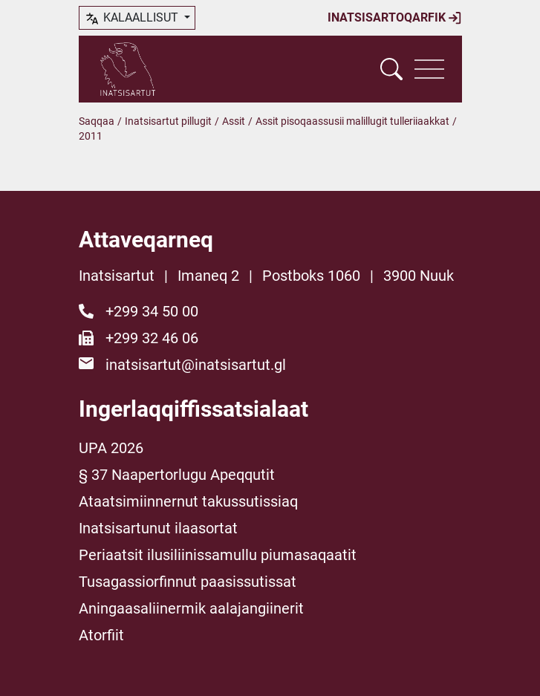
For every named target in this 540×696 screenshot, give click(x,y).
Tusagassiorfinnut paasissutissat (187, 582)
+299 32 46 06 (151, 338)
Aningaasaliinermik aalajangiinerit (191, 608)
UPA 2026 (111, 448)
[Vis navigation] (429, 69)
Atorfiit (101, 635)
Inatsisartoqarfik (395, 17)
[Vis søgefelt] (391, 69)
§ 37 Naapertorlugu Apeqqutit (177, 475)
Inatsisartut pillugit (168, 121)
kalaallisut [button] (132, 18)
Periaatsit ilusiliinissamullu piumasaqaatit (218, 555)
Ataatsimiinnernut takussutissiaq (188, 501)
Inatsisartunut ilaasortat (158, 528)
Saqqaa (96, 121)
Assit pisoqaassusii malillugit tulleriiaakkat (352, 121)
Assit (233, 121)
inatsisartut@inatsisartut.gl (195, 365)
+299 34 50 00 (151, 311)
